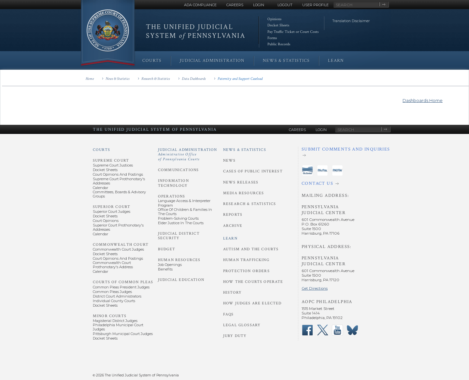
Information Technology (173, 183)
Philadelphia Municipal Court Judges (118, 327)
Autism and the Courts (250, 249)
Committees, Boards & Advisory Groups (119, 194)
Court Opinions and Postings (118, 174)
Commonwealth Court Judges (118, 249)
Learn (230, 238)
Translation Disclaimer (351, 21)
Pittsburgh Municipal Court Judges (123, 333)
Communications (178, 170)
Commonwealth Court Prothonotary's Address (113, 264)
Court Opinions (106, 220)
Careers (234, 5)
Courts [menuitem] (152, 61)
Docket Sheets (278, 25)
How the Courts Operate (253, 281)
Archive (232, 225)
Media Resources (243, 193)
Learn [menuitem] (336, 61)
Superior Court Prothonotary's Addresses (118, 227)
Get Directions (315, 288)
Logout (284, 5)
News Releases (240, 182)
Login (258, 5)
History (232, 292)
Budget (166, 249)
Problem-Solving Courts (178, 218)
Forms (272, 38)
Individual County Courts (114, 301)
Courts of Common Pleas (123, 282)
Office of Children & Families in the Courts (185, 211)
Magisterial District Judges (115, 320)
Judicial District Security (179, 236)
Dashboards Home (423, 100)
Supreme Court (111, 160)
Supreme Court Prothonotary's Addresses (119, 181)
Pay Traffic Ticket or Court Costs (293, 31)
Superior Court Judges (111, 211)
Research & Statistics (155, 78)
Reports (232, 214)
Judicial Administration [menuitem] (212, 61)
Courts (101, 149)
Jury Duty (235, 335)
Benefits (165, 269)
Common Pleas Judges (112, 291)
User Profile (315, 5)
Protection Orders (246, 271)
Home (90, 78)
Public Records (278, 44)
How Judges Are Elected (252, 303)
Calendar (100, 187)
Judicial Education (181, 279)
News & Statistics (117, 78)
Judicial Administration (187, 154)
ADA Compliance (200, 5)
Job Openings (170, 264)
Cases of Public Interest (253, 171)
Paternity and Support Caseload (240, 78)
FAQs (228, 314)
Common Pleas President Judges (121, 287)
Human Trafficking (246, 259)
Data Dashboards (194, 78)
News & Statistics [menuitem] (286, 61)
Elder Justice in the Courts (181, 223)
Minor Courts (109, 316)
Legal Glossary (242, 325)
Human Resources (179, 259)
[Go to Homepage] (108, 33)
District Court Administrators (117, 296)
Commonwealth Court (121, 244)
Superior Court (111, 206)
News (229, 160)
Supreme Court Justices (113, 165)
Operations (171, 196)
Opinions (274, 19)
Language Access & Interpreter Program (184, 202)
